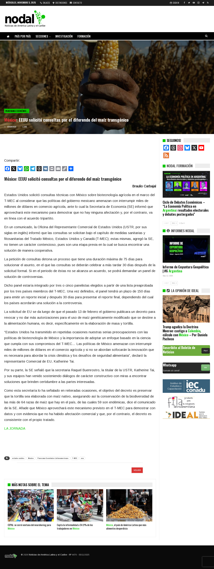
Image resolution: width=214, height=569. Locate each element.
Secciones (42, 36)
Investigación (64, 36)
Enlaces (45, 2)
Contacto (76, 2)
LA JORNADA (14, 428)
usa (82, 458)
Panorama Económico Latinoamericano (17, 111)
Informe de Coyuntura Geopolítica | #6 (186, 268)
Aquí (206, 350)
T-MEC (74, 458)
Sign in (174, 2)
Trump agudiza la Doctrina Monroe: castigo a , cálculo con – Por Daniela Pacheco (185, 332)
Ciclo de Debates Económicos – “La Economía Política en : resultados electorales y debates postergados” (186, 208)
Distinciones (59, 2)
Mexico (31, 458)
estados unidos (18, 458)
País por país (23, 36)
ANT (166, 223)
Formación (83, 36)
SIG (174, 223)
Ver (205, 367)
